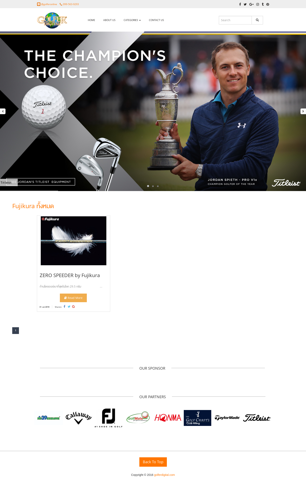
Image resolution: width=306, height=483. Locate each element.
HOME (91, 20)
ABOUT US (109, 20)
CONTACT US (156, 20)
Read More (73, 298)
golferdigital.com (164, 474)
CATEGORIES (132, 20)
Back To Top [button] (153, 461)
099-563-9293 (71, 4)
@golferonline (49, 4)
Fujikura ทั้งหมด (33, 206)
